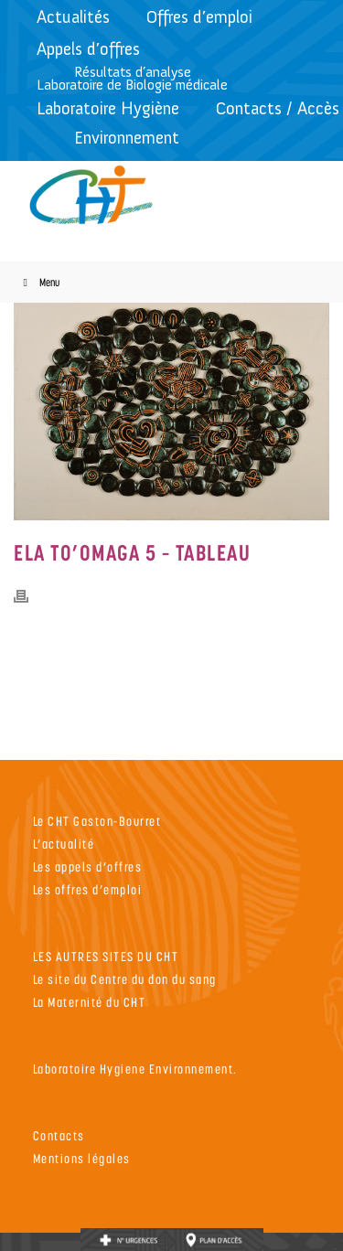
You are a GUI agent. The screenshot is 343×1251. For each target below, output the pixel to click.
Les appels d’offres (88, 866)
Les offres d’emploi (88, 889)
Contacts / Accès (277, 108)
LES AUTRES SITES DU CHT (106, 956)
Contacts (59, 1135)
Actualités (73, 16)
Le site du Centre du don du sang (125, 979)
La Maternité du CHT (89, 1002)
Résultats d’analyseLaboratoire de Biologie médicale (132, 78)
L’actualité (64, 843)
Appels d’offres (88, 48)
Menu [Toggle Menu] (38, 282)
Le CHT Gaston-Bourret (97, 821)
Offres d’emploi (199, 16)
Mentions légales (82, 1158)
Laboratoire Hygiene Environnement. (135, 1068)
